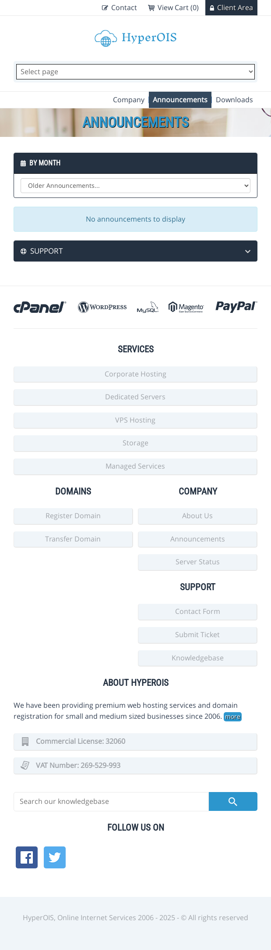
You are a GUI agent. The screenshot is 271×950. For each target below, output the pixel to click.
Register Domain (73, 515)
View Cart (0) (178, 7)
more (232, 716)
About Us (197, 515)
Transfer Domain (73, 539)
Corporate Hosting (135, 374)
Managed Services (135, 466)
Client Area (235, 7)
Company (128, 99)
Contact (124, 7)
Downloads (234, 99)
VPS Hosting (135, 420)
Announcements (180, 99)
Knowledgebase (198, 658)
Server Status (198, 561)
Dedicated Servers (135, 397)
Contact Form (197, 611)
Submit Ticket (197, 634)
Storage (135, 443)
